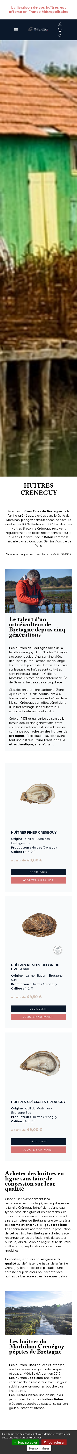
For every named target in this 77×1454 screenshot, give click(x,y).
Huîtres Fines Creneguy (34, 832)
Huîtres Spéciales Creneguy (38, 1102)
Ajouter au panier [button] (38, 880)
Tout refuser (54, 1442)
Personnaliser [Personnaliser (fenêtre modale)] (39, 1448)
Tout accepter (25, 1442)
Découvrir (38, 872)
